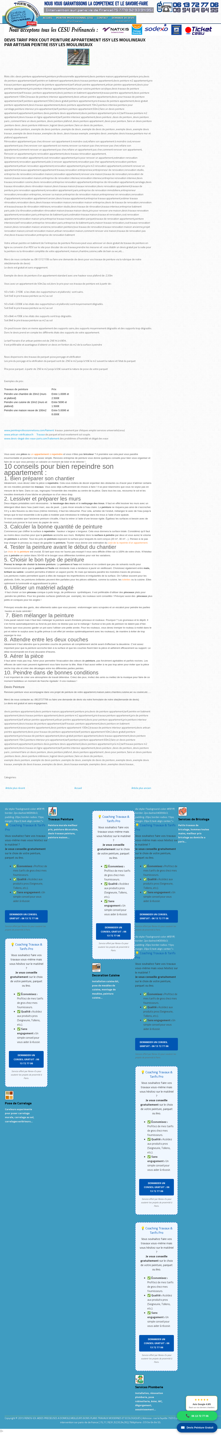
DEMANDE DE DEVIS (123, 19)
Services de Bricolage (193, 819)
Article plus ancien (141, 788)
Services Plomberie (149, 1387)
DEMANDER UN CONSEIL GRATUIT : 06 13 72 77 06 (23, 916)
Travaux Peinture (60, 819)
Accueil (78, 788)
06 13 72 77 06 (197, 1415)
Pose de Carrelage (18, 1103)
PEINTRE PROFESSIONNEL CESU (74, 19)
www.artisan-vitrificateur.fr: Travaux (24, 434)
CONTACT (102, 18)
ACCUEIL (47, 18)
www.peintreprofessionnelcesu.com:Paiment (29, 430)
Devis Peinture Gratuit (197, 1427)
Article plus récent (15, 788)
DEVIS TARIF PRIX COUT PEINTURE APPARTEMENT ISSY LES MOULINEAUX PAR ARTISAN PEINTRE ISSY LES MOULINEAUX (75, 42)
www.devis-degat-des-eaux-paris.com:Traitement (31, 438)
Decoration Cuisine (106, 975)
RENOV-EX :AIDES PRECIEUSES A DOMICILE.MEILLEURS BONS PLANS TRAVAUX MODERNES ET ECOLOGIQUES (82, 1418)
